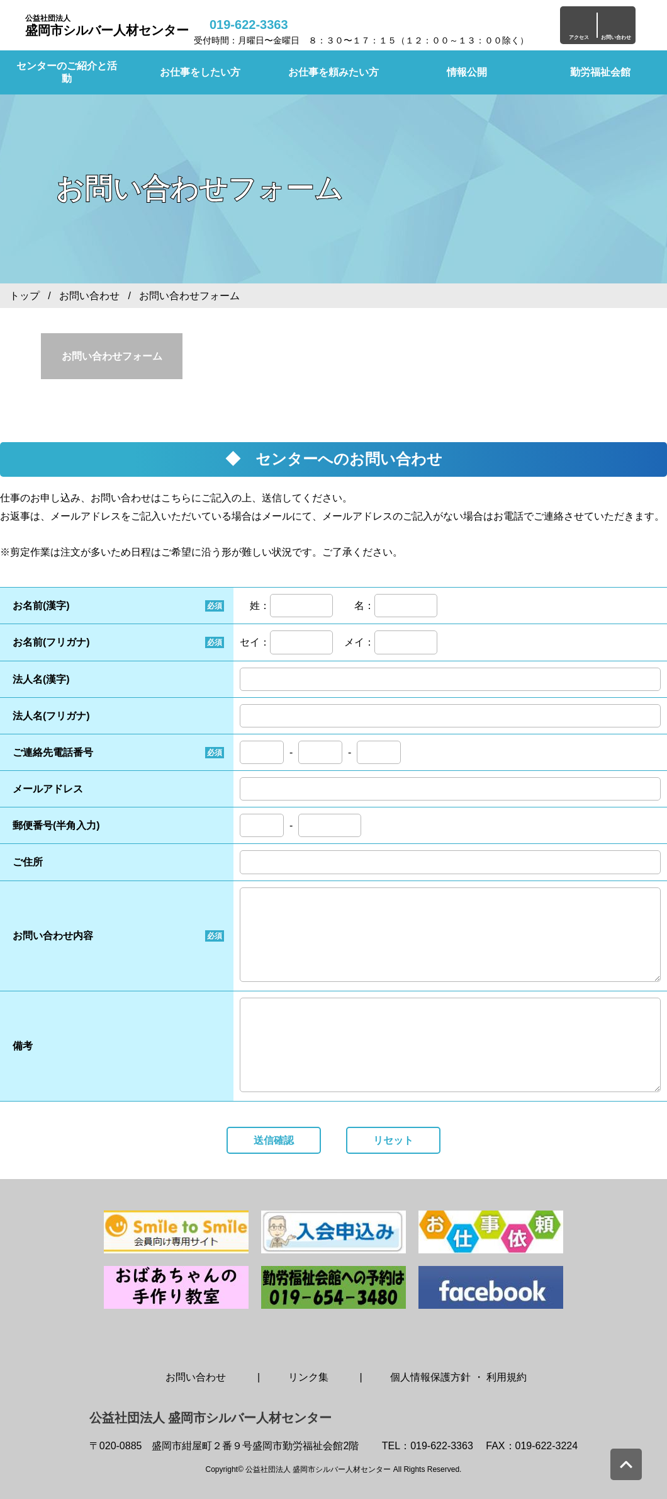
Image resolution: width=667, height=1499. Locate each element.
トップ (24, 295)
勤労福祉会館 (600, 72)
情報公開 (467, 72)
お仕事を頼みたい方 (333, 72)
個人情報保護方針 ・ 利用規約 (458, 1377)
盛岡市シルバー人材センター (107, 25)
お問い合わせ (89, 295)
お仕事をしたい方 (200, 72)
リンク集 (308, 1377)
